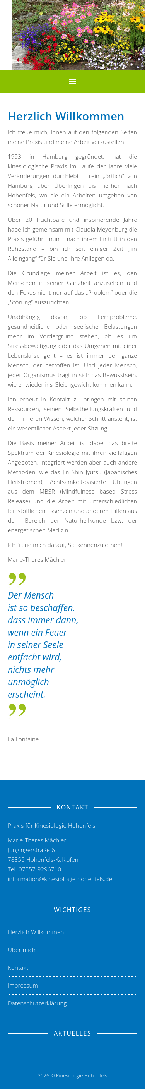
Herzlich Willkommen (36, 932)
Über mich (22, 950)
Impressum (23, 985)
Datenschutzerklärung (37, 1003)
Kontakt (18, 967)
